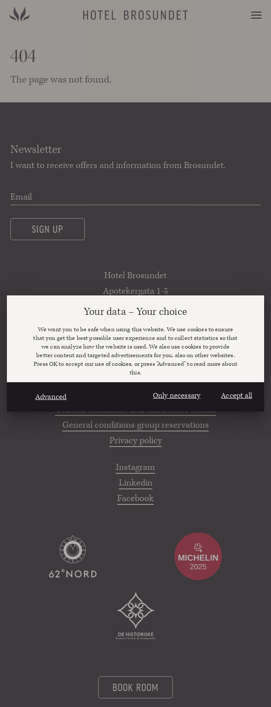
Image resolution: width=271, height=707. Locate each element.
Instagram (135, 467)
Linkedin (136, 482)
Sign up (47, 228)
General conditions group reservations (135, 425)
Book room (135, 686)
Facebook (135, 498)
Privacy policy (135, 440)
